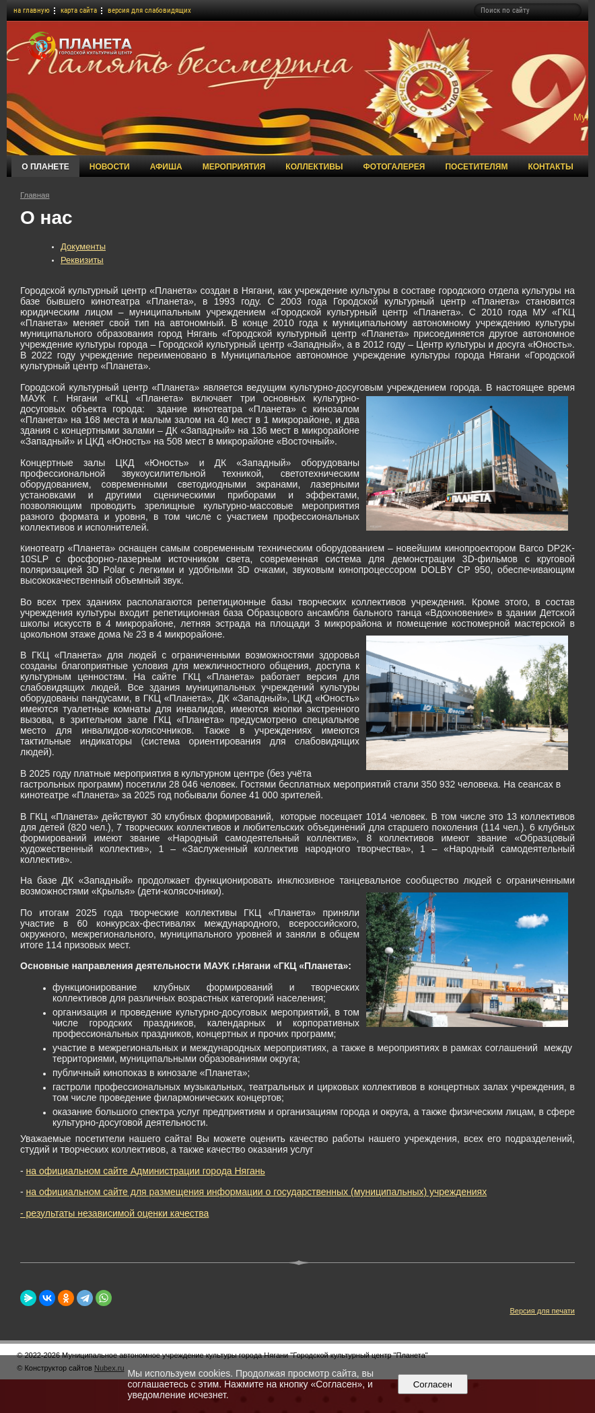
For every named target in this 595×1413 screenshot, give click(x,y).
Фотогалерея (394, 166)
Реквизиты (82, 260)
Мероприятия (234, 166)
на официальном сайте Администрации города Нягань (145, 1171)
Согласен (432, 1384)
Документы (83, 246)
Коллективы (314, 166)
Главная (35, 195)
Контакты (550, 166)
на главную (31, 10)
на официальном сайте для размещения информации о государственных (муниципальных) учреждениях (256, 1191)
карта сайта (79, 10)
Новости (110, 166)
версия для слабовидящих (149, 10)
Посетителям (476, 166)
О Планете (45, 166)
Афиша (166, 166)
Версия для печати (542, 1311)
